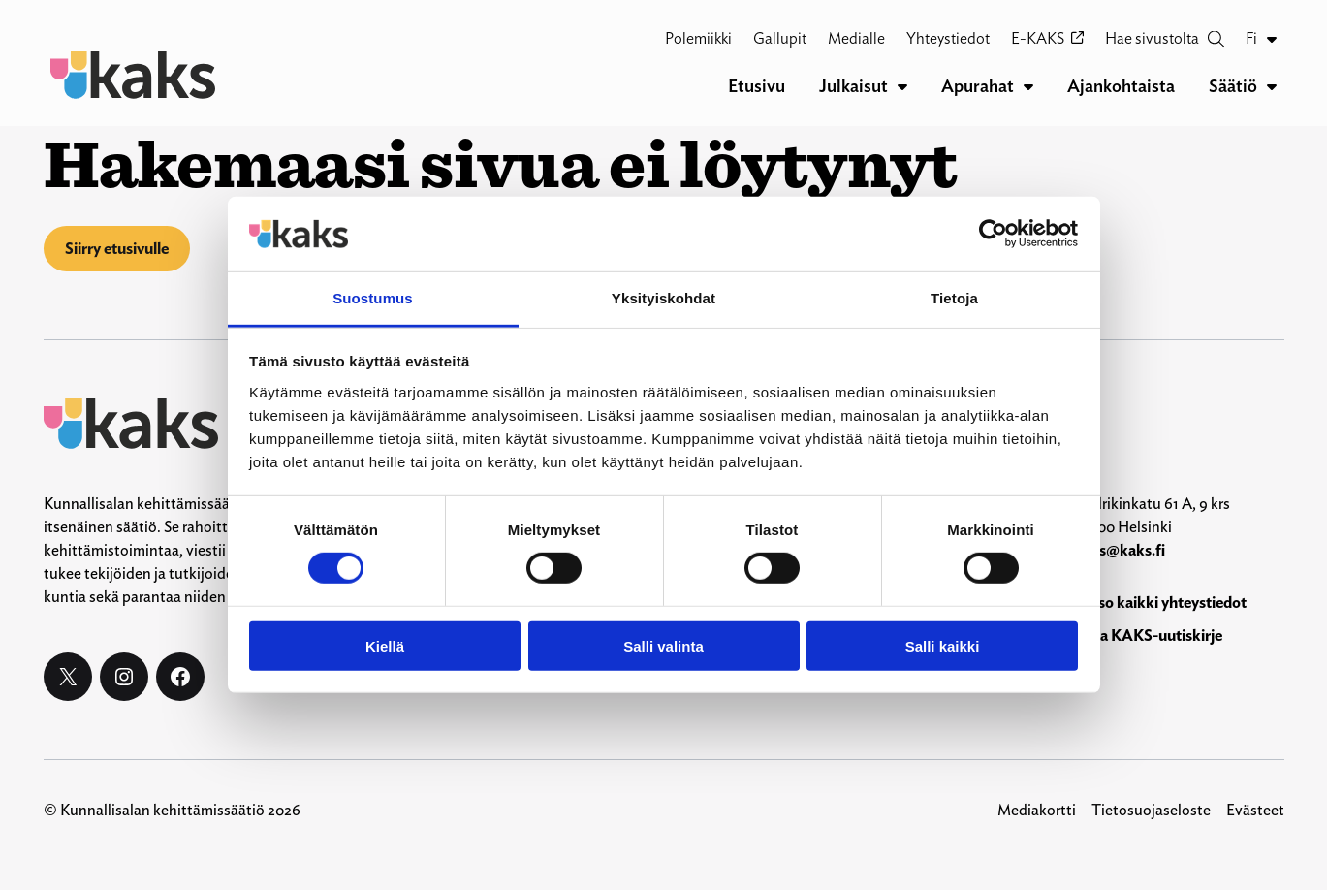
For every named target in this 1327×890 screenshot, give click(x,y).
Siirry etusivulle (117, 248)
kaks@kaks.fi (1119, 550)
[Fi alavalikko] (1272, 39)
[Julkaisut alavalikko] (902, 86)
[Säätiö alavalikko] (1272, 86)
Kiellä (384, 645)
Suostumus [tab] (372, 298)
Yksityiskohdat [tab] (663, 298)
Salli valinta (663, 645)
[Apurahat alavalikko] (1028, 86)
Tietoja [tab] (954, 298)
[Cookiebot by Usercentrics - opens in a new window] (993, 233)
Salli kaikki (942, 645)
